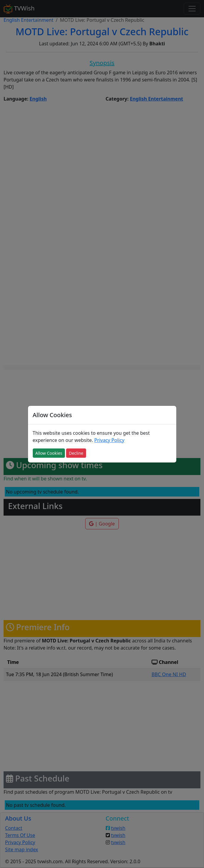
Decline (76, 453)
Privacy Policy (109, 440)
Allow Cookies (48, 453)
